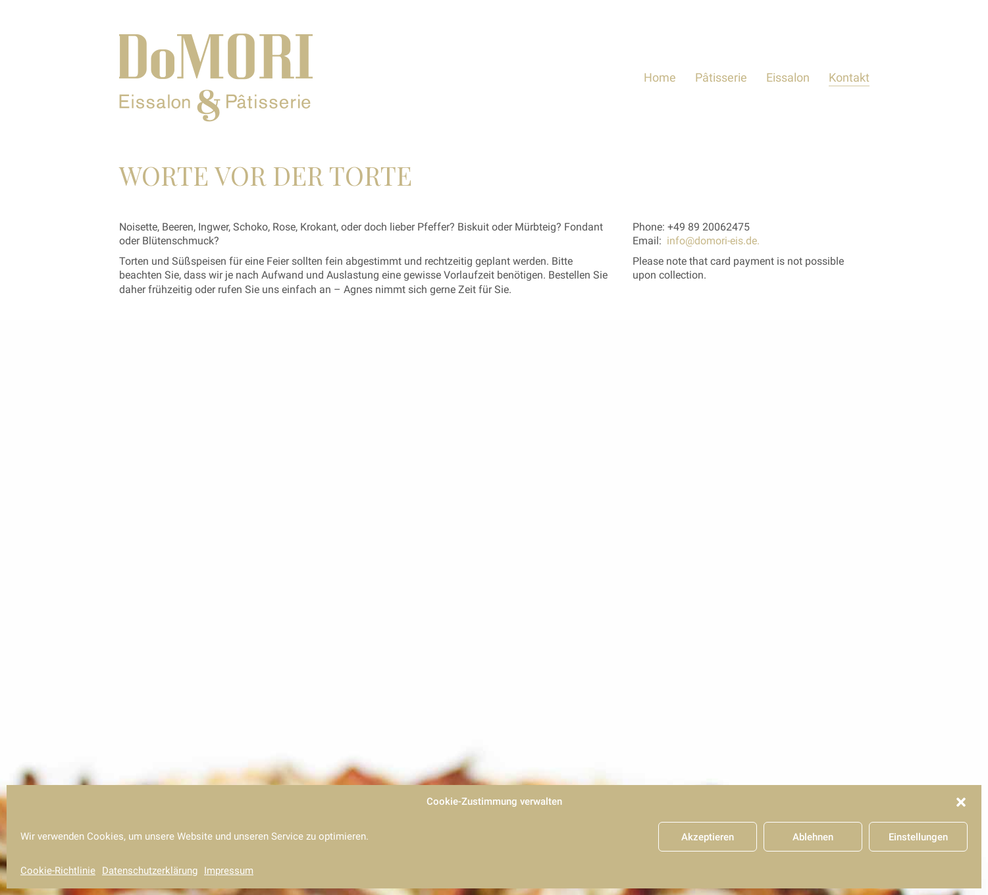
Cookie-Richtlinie (57, 871)
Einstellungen (918, 837)
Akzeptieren (707, 837)
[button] (961, 802)
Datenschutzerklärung (149, 871)
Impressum (228, 871)
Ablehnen (813, 837)
